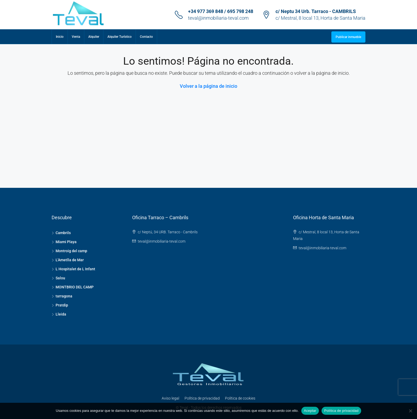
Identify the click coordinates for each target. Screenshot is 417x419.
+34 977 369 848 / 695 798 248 (220, 11)
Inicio (60, 37)
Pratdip (62, 305)
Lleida (61, 314)
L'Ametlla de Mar (70, 260)
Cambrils (63, 233)
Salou (60, 278)
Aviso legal (170, 398)
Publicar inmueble (348, 37)
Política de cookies (240, 398)
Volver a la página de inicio (208, 86)
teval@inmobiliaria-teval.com (218, 18)
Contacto (146, 37)
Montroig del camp (71, 251)
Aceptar (310, 411)
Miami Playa (66, 242)
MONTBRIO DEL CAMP (75, 287)
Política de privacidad (202, 398)
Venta (76, 37)
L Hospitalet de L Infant (75, 269)
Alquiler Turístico (119, 37)
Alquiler (93, 37)
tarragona (64, 296)
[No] (410, 410)
